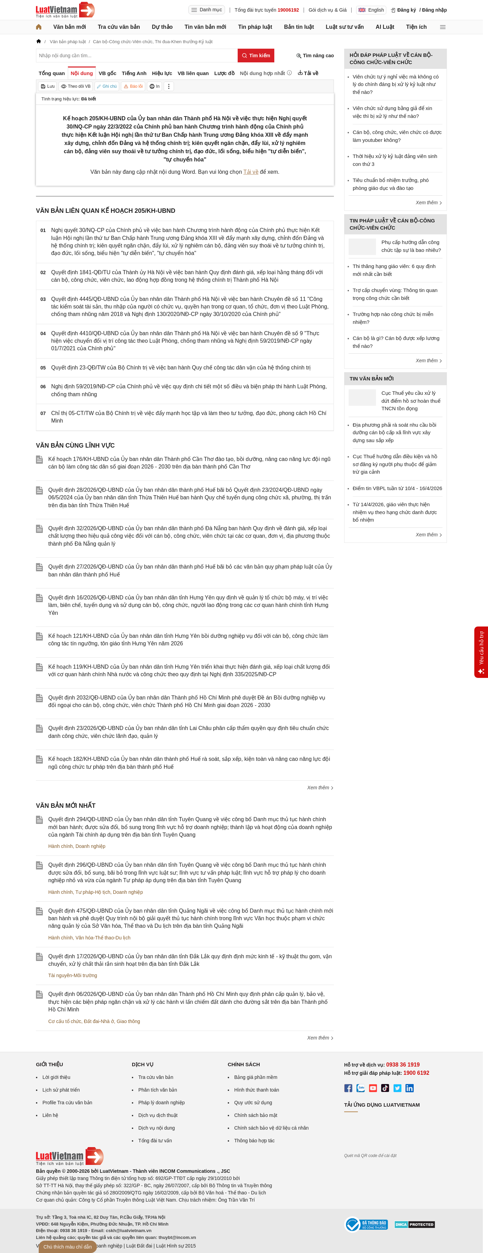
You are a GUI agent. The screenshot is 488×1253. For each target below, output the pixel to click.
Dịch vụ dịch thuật (158, 1115)
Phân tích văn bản (157, 1090)
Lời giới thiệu (56, 1077)
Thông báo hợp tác (254, 1140)
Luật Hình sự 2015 (176, 1246)
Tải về (251, 172)
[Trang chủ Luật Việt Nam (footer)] (70, 1164)
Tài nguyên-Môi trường (72, 975)
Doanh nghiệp (90, 846)
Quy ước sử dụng (253, 1102)
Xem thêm (320, 787)
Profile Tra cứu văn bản (67, 1102)
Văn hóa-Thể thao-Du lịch (102, 937)
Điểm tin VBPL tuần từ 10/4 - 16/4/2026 (397, 488)
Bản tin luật (299, 27)
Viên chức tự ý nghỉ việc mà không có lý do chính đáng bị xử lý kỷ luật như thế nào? (396, 84)
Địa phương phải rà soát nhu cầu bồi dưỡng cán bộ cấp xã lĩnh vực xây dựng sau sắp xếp (394, 432)
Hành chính (60, 846)
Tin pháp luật (255, 27)
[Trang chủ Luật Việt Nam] (65, 10)
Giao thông (128, 1021)
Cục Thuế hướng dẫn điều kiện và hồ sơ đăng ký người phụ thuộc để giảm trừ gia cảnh (395, 464)
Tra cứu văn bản (119, 27)
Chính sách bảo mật (255, 1115)
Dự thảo (162, 27)
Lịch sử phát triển (61, 1090)
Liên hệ (50, 1115)
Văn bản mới (69, 27)
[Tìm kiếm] (256, 55)
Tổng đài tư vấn (155, 1140)
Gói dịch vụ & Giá (328, 10)
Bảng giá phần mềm (255, 1077)
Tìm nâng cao (315, 56)
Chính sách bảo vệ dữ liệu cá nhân (271, 1128)
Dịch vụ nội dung (156, 1128)
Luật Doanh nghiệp (102, 1246)
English (371, 10)
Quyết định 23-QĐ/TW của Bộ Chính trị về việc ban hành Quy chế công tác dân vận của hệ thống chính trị (181, 367)
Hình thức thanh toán (256, 1090)
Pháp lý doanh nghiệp (161, 1102)
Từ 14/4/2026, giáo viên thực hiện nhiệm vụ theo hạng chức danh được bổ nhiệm (395, 512)
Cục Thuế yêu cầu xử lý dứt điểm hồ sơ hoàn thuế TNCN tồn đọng (410, 400)
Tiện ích (416, 27)
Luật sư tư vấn (345, 27)
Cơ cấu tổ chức (64, 1021)
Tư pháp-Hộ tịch (92, 892)
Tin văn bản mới (205, 27)
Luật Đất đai (139, 1246)
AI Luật (385, 27)
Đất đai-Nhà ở (99, 1021)
